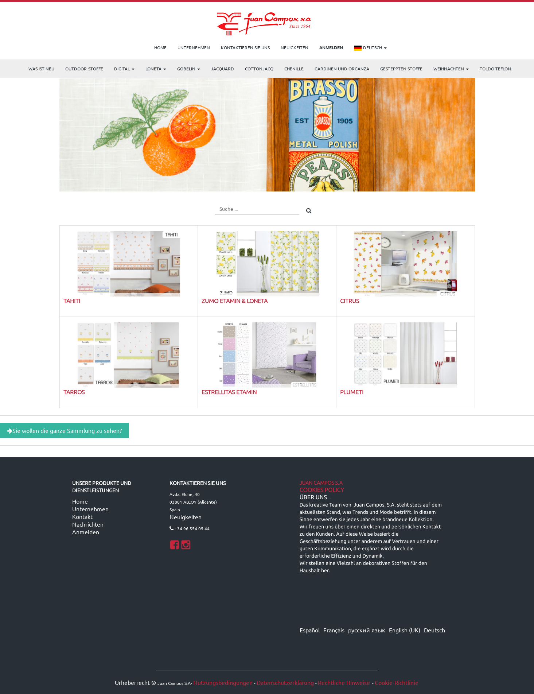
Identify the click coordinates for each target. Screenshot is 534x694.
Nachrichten (88, 524)
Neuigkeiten (185, 516)
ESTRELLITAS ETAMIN (229, 392)
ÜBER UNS (313, 497)
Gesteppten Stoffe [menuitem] (401, 68)
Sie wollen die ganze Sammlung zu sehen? (64, 430)
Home (80, 501)
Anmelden (85, 531)
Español (310, 629)
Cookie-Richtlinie (396, 682)
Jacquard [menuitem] (222, 68)
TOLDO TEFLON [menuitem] (495, 68)
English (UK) (404, 629)
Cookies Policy (322, 490)
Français (333, 629)
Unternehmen (90, 508)
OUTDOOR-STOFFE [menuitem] (84, 68)
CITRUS (349, 300)
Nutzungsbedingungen (223, 682)
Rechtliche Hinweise (344, 682)
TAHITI (71, 300)
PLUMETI (351, 392)
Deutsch (370, 48)
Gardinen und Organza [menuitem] (342, 68)
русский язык (366, 629)
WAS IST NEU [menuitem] (41, 68)
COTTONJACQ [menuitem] (259, 68)
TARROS (74, 392)
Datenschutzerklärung (285, 682)
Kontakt (82, 516)
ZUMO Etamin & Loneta (235, 300)
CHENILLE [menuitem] (294, 68)
